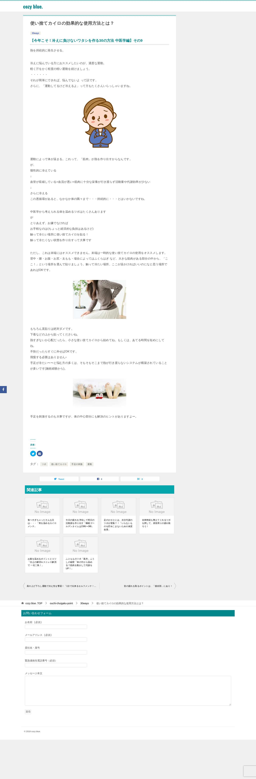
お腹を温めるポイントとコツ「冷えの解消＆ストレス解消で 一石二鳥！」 (42, 562)
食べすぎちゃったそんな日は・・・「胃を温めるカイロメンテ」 (42, 523)
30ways (35, 33)
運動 (89, 464)
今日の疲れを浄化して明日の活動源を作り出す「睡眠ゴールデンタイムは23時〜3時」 (80, 523)
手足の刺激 (76, 464)
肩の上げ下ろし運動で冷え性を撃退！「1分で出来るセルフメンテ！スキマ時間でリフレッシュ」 (63, 586)
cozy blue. (34, 6)
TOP (33, 603)
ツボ (44, 464)
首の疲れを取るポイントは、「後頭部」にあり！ (148, 586)
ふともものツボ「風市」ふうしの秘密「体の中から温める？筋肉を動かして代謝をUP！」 (80, 564)
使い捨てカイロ (59, 464)
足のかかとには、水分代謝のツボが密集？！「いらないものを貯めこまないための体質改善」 (118, 525)
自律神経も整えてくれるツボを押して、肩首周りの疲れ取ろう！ (156, 523)
